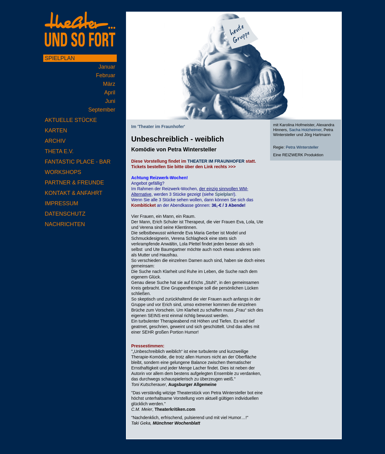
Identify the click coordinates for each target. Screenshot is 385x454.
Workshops (63, 172)
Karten (56, 130)
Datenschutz (65, 214)
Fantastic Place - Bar (78, 162)
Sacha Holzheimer (305, 129)
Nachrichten (65, 224)
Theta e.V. (59, 151)
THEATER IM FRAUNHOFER (215, 161)
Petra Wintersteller (302, 147)
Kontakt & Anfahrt (73, 193)
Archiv (55, 141)
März (109, 84)
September (101, 110)
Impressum (61, 203)
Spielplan (60, 58)
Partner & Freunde (74, 183)
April (109, 92)
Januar (106, 67)
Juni (110, 101)
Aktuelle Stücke (71, 120)
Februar (105, 75)
